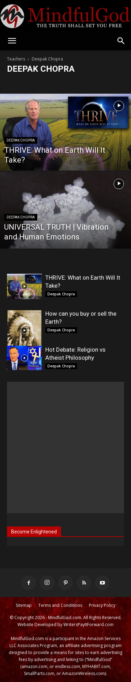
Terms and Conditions (60, 605)
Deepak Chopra (21, 140)
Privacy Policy (102, 605)
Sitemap (24, 605)
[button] (12, 40)
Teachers (16, 59)
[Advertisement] (65, 447)
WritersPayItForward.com (88, 624)
